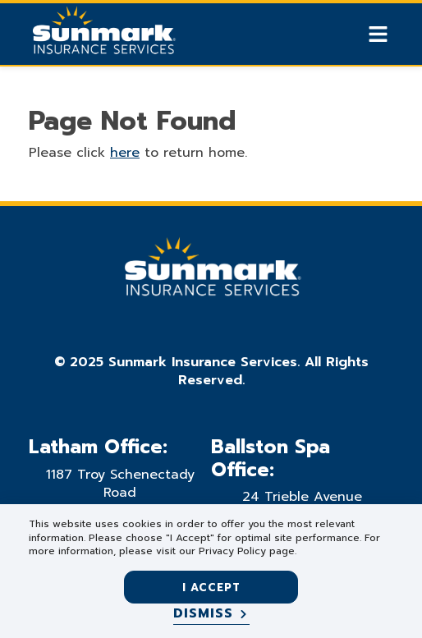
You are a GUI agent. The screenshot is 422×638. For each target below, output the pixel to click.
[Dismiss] (211, 614)
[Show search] (350, 34)
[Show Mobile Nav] (378, 34)
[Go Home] (103, 36)
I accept (211, 587)
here (125, 153)
